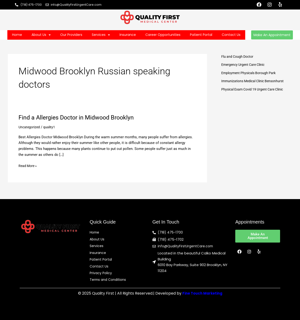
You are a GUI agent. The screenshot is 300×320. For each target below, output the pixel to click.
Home (17, 34)
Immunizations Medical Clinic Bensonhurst (255, 81)
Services (101, 35)
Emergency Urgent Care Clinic (244, 64)
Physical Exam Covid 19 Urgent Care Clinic (255, 89)
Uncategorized (29, 127)
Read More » (28, 165)
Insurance (128, 34)
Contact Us (231, 34)
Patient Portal (201, 34)
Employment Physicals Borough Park (250, 73)
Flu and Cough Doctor (238, 56)
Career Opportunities (162, 34)
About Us (41, 35)
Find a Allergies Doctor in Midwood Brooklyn (78, 117)
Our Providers (71, 34)
